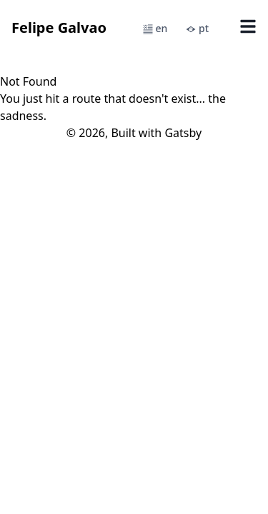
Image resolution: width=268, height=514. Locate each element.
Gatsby (183, 133)
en (155, 28)
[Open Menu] (248, 28)
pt (197, 28)
